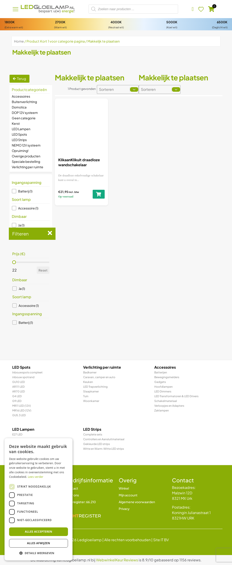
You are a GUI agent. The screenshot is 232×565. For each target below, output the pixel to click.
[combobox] (113, 89)
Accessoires (21, 96)
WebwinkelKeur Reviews (117, 560)
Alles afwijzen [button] (38, 543)
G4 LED (17, 396)
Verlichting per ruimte (27, 167)
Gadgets (160, 382)
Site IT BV (161, 539)
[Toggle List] (134, 89)
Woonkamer (91, 401)
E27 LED (17, 434)
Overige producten (26, 156)
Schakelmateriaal (165, 401)
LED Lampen (21, 129)
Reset (43, 270)
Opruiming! (20, 151)
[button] (31, 191)
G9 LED (17, 401)
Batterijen (160, 372)
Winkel (124, 488)
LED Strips (19, 140)
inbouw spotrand (23, 377)
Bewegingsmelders (166, 377)
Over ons (72, 495)
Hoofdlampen (163, 386)
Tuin (85, 396)
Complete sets (92, 434)
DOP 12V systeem (25, 113)
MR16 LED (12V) (21, 410)
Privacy (124, 509)
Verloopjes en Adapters (169, 405)
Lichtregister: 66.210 (80, 502)
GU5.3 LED (19, 415)
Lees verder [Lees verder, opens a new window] (36, 477)
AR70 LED (18, 391)
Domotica (19, 107)
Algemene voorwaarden (137, 502)
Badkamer (90, 372)
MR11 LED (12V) (21, 405)
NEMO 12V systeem (26, 145)
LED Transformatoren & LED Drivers (176, 396)
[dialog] (38, 499)
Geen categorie (24, 118)
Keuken (88, 382)
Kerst (16, 123)
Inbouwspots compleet (27, 372)
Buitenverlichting (24, 102)
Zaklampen (161, 410)
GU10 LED (18, 382)
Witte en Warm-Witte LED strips (103, 448)
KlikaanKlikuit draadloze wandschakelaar (79, 162)
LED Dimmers (162, 391)
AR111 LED (18, 386)
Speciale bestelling (26, 161)
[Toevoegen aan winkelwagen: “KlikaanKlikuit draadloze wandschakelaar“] (99, 194)
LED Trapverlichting (95, 386)
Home (19, 41)
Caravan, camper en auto (99, 377)
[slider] (14, 262)
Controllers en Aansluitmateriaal (103, 439)
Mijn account (128, 495)
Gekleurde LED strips (96, 444)
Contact (71, 488)
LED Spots (19, 134)
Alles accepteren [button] (38, 532)
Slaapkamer (91, 391)
